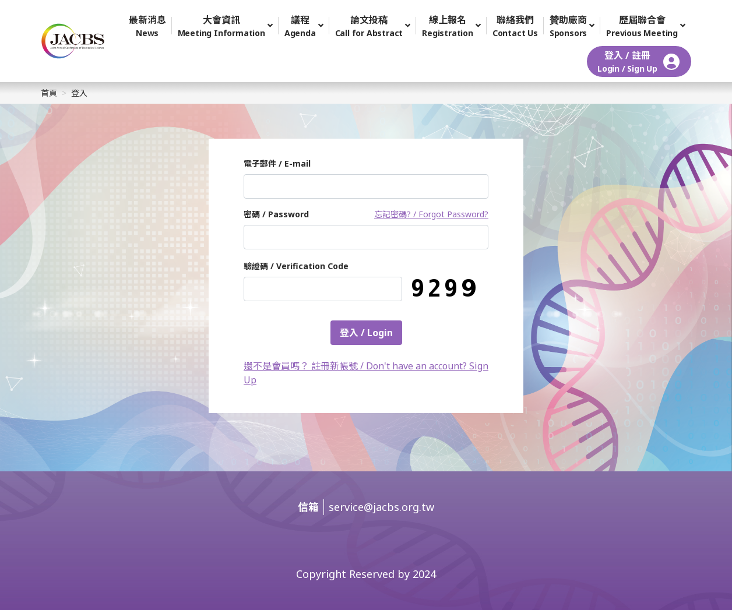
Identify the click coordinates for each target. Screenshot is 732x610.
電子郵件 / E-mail (277, 163)
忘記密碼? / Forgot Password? (431, 214)
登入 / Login (366, 332)
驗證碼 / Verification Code (296, 265)
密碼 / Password (276, 214)
